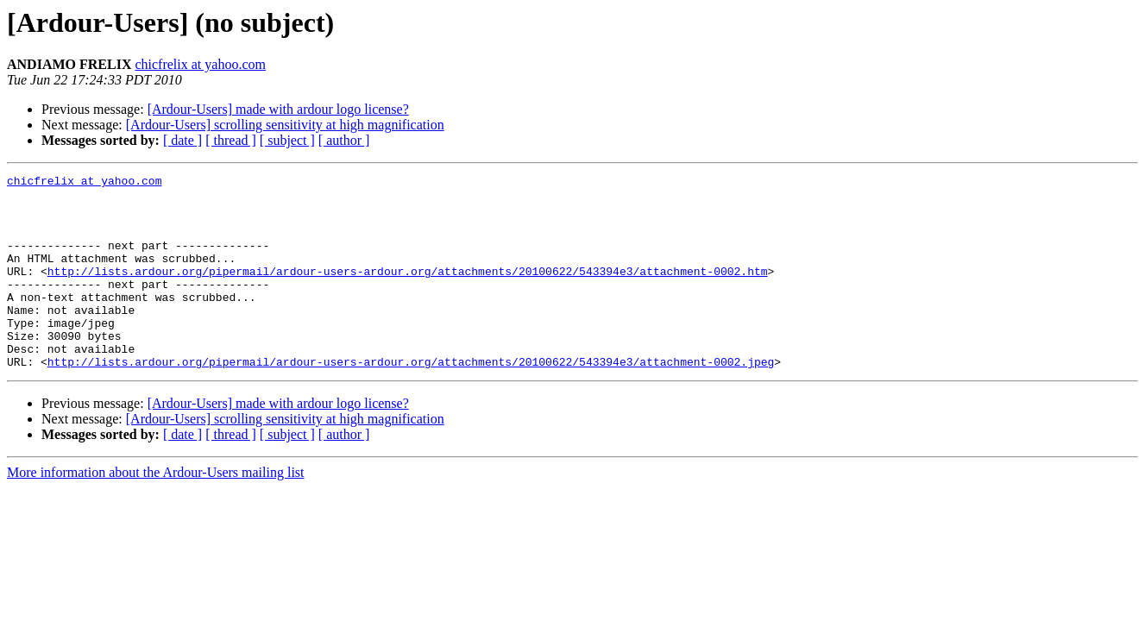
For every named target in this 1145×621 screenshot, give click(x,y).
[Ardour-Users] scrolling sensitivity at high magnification (285, 124)
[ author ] (344, 140)
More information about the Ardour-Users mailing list (156, 511)
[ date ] (182, 140)
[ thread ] (230, 140)
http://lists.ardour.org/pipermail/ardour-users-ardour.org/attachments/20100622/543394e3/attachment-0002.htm (407, 291)
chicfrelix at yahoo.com (200, 64)
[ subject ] (287, 140)
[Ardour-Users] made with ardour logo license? (278, 109)
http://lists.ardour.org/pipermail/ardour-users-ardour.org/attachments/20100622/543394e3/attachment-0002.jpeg (410, 400)
